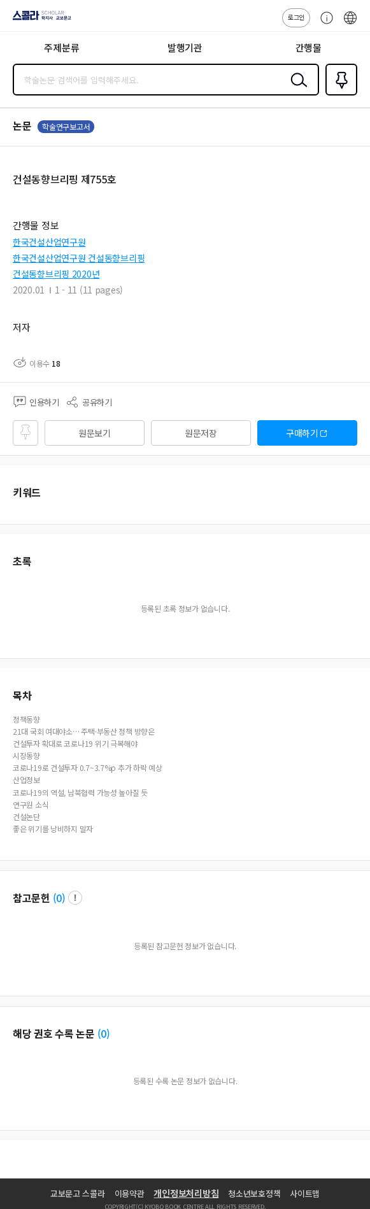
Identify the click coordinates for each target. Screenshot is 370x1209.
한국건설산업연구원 (49, 242)
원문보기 (94, 433)
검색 (296, 89)
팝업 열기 (75, 898)
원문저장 (201, 433)
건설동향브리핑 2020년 (56, 273)
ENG (350, 24)
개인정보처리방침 (185, 1193)
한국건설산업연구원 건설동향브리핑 (79, 257)
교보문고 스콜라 (77, 1193)
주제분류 (61, 47)
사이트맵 (305, 1193)
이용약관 (130, 1193)
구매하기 (302, 433)
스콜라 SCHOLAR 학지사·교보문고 (38, 19)
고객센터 (323, 24)
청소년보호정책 (254, 1193)
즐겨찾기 (339, 94)
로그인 (296, 17)
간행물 (308, 47)
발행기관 (185, 47)
